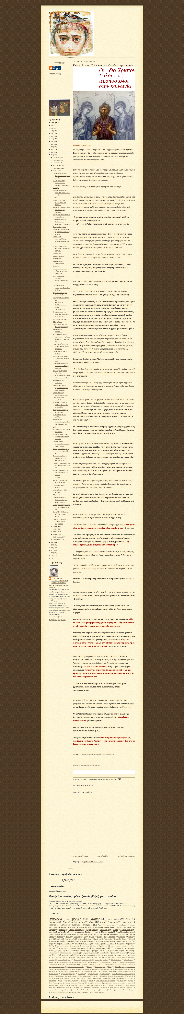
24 (52, 131)
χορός (126, 990)
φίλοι (111, 990)
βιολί (60, 980)
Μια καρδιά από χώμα (60, 319)
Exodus (55, 197)
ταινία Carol (82, 990)
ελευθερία (122, 925)
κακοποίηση (131, 951)
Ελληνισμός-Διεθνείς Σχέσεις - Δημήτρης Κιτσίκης (117, 964)
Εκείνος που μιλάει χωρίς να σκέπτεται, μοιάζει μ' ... (61, 451)
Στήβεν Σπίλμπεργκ (84, 976)
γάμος (91, 922)
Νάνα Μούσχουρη (104, 969)
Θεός (127, 919)
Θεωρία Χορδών (100, 967)
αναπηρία (107, 978)
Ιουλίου (55, 171)
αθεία (75, 951)
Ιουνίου (55, 526)
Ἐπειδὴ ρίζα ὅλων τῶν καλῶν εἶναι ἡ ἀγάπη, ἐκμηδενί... (61, 346)
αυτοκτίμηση (52, 980)
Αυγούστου (57, 168)
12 (52, 548)
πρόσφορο (123, 953)
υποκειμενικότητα (76, 930)
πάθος (82, 941)
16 (52, 152)
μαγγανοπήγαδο (53, 985)
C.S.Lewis (132, 955)
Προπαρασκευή (53, 974)
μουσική (77, 953)
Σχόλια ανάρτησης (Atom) (93, 861)
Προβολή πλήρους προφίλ (57, 620)
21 (52, 139)
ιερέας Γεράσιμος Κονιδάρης (75, 983)
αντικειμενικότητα (118, 978)
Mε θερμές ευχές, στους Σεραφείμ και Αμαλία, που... (61, 358)
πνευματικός (79, 932)
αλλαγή (89, 978)
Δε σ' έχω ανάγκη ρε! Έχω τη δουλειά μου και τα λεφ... (61, 507)
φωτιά (131, 941)
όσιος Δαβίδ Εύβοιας (96, 992)
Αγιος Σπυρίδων (80, 944)
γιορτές (74, 980)
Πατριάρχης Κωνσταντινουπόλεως (110, 971)
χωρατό (133, 990)
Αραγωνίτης (52, 962)
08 (52, 558)
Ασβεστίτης (105, 962)
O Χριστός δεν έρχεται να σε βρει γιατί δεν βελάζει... (61, 202)
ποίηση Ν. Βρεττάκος (92, 987)
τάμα (68, 990)
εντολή (91, 980)
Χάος (131, 939)
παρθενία (60, 937)
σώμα (99, 937)
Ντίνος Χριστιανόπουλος (67, 948)
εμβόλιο (52, 924)
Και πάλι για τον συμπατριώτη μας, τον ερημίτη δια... (61, 444)
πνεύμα (68, 937)
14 (52, 542)
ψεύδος (130, 937)
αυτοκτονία (111, 925)
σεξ (85, 937)
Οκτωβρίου (57, 163)
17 (52, 149)
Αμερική (130, 944)
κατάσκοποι (119, 983)
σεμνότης (122, 987)
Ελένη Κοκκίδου (54, 934)
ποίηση (113, 922)
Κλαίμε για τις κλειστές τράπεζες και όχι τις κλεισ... (60, 472)
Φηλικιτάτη (129, 948)
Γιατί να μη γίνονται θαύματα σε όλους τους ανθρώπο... (61, 176)
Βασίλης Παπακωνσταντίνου (59, 946)
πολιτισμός (90, 941)
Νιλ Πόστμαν (129, 969)
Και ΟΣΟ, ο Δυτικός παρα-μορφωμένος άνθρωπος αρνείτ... (61, 231)
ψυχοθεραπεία (91, 930)
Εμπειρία (75, 918)
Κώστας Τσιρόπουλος (62, 969)
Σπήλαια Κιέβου (70, 976)
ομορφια (117, 985)
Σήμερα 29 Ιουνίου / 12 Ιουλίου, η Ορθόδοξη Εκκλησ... (61, 366)
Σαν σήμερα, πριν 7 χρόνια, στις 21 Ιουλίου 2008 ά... (61, 288)
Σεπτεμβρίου (57, 165)
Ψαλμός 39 (129, 976)
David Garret (61, 957)
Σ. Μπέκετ (81, 974)
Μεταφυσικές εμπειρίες (119, 946)
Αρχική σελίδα (102, 856)
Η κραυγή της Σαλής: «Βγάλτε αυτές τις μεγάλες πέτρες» (60, 458)
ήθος (72, 978)
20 (52, 141)
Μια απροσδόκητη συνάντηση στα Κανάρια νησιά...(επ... (61, 183)
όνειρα (51, 944)
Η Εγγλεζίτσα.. (57, 322)
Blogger (61, 62)
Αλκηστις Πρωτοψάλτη (116, 944)
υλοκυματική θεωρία (66, 955)
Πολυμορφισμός (128, 971)
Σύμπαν (66, 934)
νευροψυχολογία (93, 985)
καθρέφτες (103, 934)
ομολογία (93, 953)
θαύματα (93, 934)
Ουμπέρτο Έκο (62, 971)
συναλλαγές (60, 990)
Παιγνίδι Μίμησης (74, 971)
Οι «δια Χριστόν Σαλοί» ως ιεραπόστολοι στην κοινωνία (61, 436)
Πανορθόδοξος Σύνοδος (90, 971)
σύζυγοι (53, 955)
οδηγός (85, 953)
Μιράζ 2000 (103, 927)
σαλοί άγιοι (113, 987)
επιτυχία (52, 932)
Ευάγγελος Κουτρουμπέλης (76, 967)
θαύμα (64, 924)
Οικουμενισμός (117, 927)
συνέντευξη (113, 919)
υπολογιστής (81, 955)
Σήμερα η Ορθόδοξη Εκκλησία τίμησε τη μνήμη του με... (60, 500)
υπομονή (112, 937)
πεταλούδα (79, 987)
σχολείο (91, 937)
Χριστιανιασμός (119, 976)
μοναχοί (82, 985)
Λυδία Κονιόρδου (77, 969)
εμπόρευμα (83, 980)
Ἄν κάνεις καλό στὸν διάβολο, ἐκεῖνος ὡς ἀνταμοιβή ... (60, 405)
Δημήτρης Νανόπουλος (80, 946)
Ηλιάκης (89, 967)
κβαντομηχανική (65, 953)
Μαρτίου (56, 534)
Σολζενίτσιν (105, 974)
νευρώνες (52, 930)
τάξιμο (74, 990)
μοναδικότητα (72, 941)
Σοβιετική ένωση (93, 974)
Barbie (125, 955)
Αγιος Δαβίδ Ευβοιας (64, 960)
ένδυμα (51, 951)
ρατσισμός (77, 937)
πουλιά (114, 953)
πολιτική (62, 930)
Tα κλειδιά (56, 477)
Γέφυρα (114, 962)
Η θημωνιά (56, 495)
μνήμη (60, 932)
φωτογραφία (108, 932)
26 (52, 125)
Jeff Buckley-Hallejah (60, 334)
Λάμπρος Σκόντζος (84, 939)
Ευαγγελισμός (57, 253)
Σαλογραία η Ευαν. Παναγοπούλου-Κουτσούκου (65, 18)
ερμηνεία (130, 980)
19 (52, 144)
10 (52, 553)
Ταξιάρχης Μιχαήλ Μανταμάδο (99, 948)
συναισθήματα (102, 941)
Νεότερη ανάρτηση (80, 856)
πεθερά (68, 932)
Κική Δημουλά (70, 939)
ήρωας (74, 934)
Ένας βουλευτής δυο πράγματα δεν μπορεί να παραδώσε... (61, 314)
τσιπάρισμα (122, 941)
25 (52, 128)
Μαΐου (55, 529)
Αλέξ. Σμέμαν (100, 944)
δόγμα (103, 951)
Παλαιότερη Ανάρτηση (126, 856)
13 (52, 545)
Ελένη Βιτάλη (94, 964)
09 (52, 555)
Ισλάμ (110, 967)
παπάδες (91, 927)
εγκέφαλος (87, 924)
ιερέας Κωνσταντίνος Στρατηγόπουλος (100, 983)
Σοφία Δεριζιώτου (120, 939)
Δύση (50, 939)
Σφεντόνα (96, 976)
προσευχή (126, 922)
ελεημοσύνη (53, 941)
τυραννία (104, 990)
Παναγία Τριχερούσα (59, 227)
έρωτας (81, 927)
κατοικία (54, 953)
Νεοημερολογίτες (117, 969)
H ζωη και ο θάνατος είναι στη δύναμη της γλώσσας (61, 210)
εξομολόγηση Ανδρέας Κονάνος (105, 980)
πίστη (102, 922)
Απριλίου (56, 531)
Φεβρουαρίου (57, 537)
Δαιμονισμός (105, 930)
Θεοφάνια (58, 939)
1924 (118, 955)
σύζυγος (112, 941)
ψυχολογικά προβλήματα (67, 992)
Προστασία (108, 939)
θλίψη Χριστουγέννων (55, 983)
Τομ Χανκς (118, 948)
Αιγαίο (91, 944)
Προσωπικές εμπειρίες (68, 974)
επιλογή (130, 927)
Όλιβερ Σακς (111, 957)
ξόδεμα (109, 985)
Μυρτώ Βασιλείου (90, 969)
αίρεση (54, 927)
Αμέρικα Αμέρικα (58, 256)
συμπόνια (51, 990)
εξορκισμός (83, 934)
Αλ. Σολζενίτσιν (116, 960)
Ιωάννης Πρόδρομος (100, 946)
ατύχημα (130, 978)
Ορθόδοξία (52, 971)
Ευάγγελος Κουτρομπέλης (57, 967)
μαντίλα (63, 985)
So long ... (56, 188)
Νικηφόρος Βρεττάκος (73, 922)
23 (52, 133)
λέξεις (124, 934)
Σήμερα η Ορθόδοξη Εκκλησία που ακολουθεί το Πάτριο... (61, 222)
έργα (58, 951)
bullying (71, 957)
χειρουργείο (118, 990)
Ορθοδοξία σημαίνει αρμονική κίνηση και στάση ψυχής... (60, 388)
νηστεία (63, 927)
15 (52, 155)
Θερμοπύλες (57, 258)
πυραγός (132, 953)
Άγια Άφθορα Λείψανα (84, 957)
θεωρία (62, 941)
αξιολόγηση (84, 951)
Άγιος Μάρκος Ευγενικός (124, 932)
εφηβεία (121, 951)
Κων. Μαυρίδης (120, 967)
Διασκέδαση (61, 964)
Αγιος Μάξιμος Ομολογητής (83, 960)
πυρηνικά (104, 987)
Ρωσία (100, 925)
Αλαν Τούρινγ (128, 960)
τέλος (89, 932)
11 (52, 550)
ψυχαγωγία (54, 992)
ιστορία (132, 925)
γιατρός (67, 980)
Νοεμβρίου (57, 160)
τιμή (105, 937)
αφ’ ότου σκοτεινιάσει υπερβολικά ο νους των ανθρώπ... (61, 248)
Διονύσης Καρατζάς (74, 964)
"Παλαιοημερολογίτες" (107, 955)
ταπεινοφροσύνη (94, 990)
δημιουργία (94, 951)
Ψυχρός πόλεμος (54, 978)
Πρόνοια (82, 948)
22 (52, 136)
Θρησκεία (53, 922)
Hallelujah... (57, 266)
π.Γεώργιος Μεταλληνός (65, 987)
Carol (52, 957)
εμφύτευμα (112, 951)
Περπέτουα (97, 939)
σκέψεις (130, 987)
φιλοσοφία (121, 937)
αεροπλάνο (66, 951)
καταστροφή (114, 934)
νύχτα (103, 985)
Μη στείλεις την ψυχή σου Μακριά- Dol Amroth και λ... (61, 339)
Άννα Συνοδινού (99, 957)
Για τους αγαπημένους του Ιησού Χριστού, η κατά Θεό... (61, 465)
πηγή (54, 427)
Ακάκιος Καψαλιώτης (101, 960)
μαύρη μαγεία (73, 985)
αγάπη (75, 924)
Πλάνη (115, 930)
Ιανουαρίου (57, 539)
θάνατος (95, 918)
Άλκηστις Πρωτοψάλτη (64, 944)
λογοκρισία (129, 983)
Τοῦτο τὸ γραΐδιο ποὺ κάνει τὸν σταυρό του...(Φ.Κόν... (61, 193)
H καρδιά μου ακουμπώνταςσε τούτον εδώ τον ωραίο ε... (61, 422)
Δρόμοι (85, 964)
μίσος (131, 934)
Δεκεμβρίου (57, 157)
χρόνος (72, 927)
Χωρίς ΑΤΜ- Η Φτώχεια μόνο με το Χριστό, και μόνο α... (61, 514)
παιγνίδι (51, 937)
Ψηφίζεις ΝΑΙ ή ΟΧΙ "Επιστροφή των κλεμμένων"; (59, 521)
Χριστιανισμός (127, 930)
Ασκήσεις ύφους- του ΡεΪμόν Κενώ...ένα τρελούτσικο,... (60, 271)
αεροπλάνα (80, 978)
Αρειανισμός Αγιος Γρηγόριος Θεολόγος (72, 962)
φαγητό (97, 932)
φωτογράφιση (92, 955)
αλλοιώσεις (97, 978)
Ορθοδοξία (55, 918)
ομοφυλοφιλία (104, 953)
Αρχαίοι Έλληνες (93, 962)
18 (52, 147)
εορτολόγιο (121, 980)
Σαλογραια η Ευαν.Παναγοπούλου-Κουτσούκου (59, 581)
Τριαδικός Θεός (106, 976)
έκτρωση (65, 978)
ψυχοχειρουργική (82, 992)
